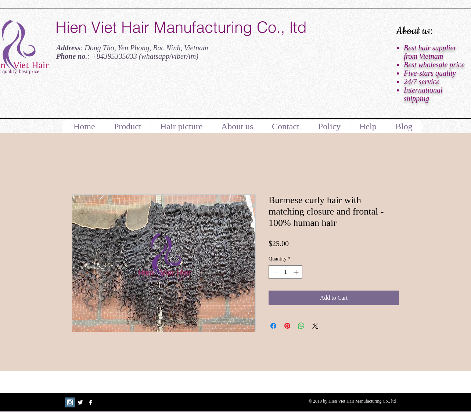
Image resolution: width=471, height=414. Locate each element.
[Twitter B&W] (80, 402)
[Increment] (296, 272)
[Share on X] (315, 325)
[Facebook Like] (101, 93)
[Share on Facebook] (273, 325)
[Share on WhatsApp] (301, 325)
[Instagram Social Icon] (70, 402)
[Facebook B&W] (91, 402)
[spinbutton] (285, 272)
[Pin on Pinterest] (287, 325)
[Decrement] (274, 272)
